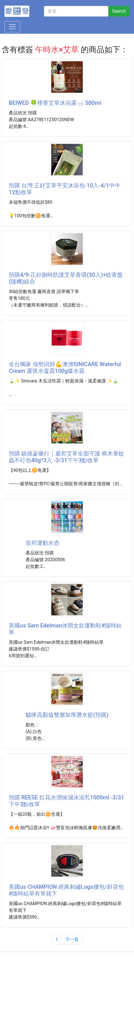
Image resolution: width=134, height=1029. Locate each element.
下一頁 (72, 939)
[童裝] (76, 11)
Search (119, 11)
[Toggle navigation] (12, 26)
